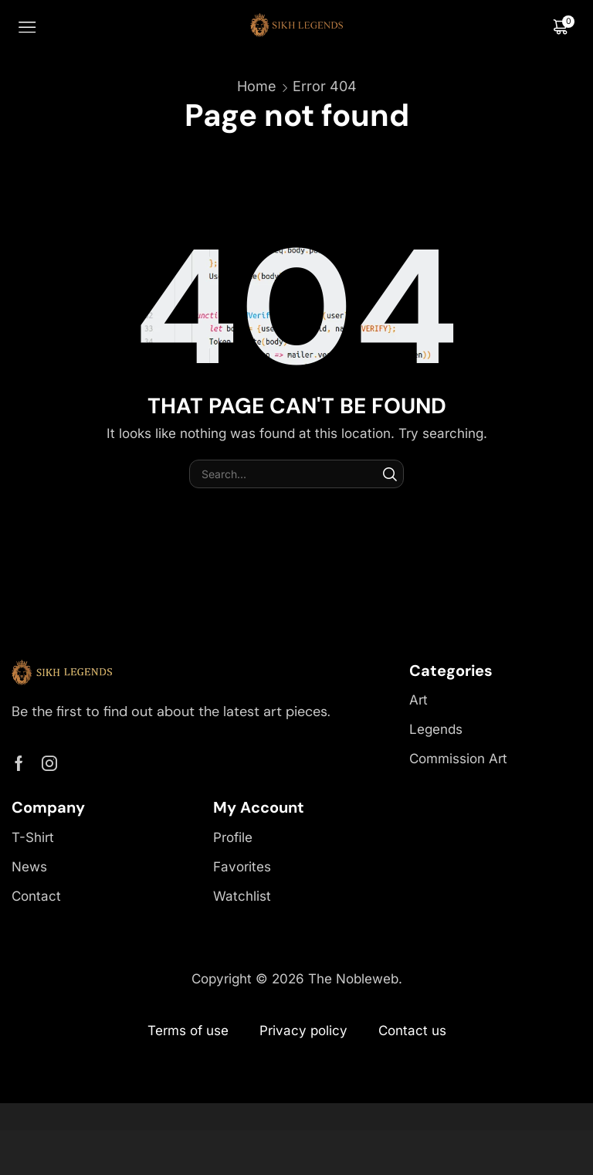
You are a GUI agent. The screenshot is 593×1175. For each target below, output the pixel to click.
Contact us (412, 1030)
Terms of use (188, 1030)
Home (256, 86)
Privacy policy (303, 1030)
